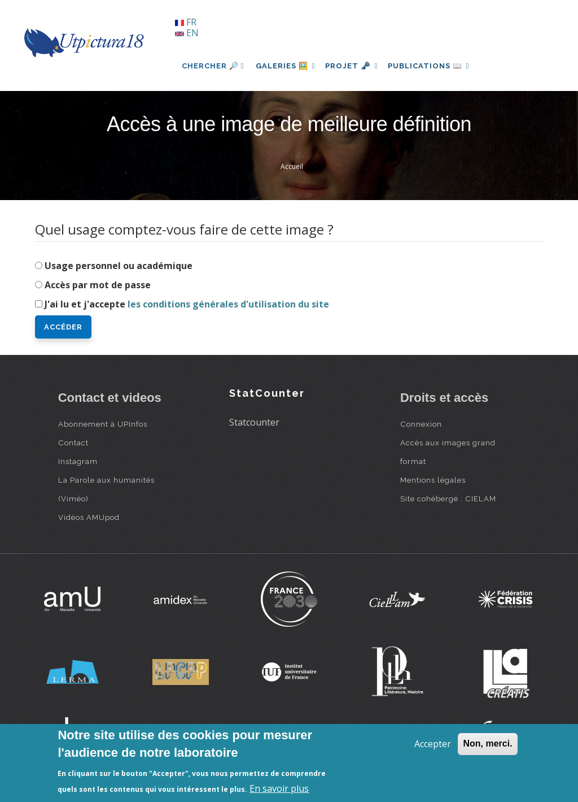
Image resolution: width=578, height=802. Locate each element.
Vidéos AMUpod (89, 517)
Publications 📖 (437, 66)
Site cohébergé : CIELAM (448, 498)
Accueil (292, 166)
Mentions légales (433, 479)
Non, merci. (487, 743)
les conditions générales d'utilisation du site (228, 304)
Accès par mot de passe (98, 285)
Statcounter (254, 422)
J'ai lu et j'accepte (187, 304)
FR (185, 22)
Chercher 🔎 (213, 66)
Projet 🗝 (356, 66)
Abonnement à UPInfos (102, 423)
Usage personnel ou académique (118, 265)
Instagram (78, 461)
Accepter (432, 744)
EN (187, 33)
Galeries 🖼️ (287, 66)
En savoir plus (279, 788)
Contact (73, 442)
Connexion (421, 423)
